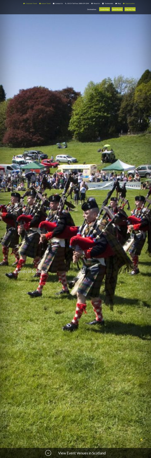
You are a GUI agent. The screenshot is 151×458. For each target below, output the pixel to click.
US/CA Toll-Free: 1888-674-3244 (77, 3)
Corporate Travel (30, 3)
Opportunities (129, 3)
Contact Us (58, 3)
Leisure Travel (45, 3)
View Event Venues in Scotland (81, 453)
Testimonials (107, 3)
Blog (118, 3)
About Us (95, 3)
